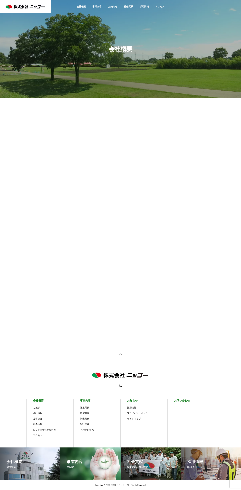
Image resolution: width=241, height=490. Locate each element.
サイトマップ (134, 418)
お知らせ (112, 6)
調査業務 (84, 418)
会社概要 (81, 6)
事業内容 (97, 6)
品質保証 (37, 418)
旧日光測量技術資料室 (44, 429)
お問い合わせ (182, 400)
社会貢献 (128, 6)
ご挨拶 (36, 407)
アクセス (159, 6)
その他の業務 (87, 429)
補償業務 (84, 413)
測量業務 (84, 407)
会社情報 (37, 413)
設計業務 (84, 424)
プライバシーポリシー (138, 413)
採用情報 (144, 6)
